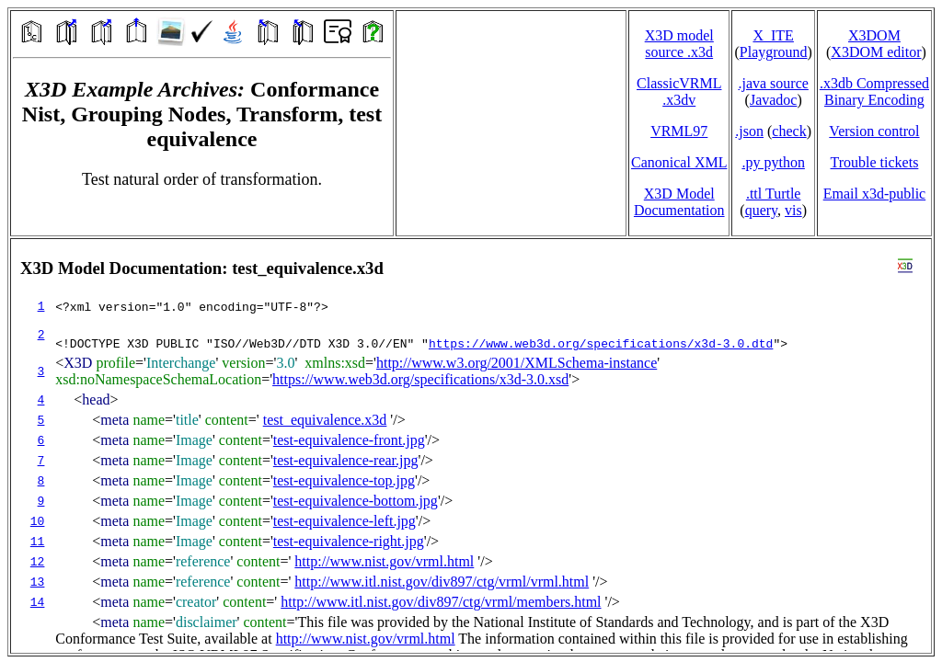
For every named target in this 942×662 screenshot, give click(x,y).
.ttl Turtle (773, 193)
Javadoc (774, 100)
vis (793, 210)
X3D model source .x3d (679, 44)
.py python (772, 162)
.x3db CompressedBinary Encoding (874, 91)
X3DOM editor (876, 52)
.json (749, 131)
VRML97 (678, 131)
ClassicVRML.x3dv (679, 91)
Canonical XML (679, 162)
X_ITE (772, 35)
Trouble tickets (875, 162)
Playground (774, 52)
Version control (874, 131)
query (761, 210)
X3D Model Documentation (679, 202)
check (789, 131)
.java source (773, 83)
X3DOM (874, 35)
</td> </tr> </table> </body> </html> (471, 446)
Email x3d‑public (874, 193)
